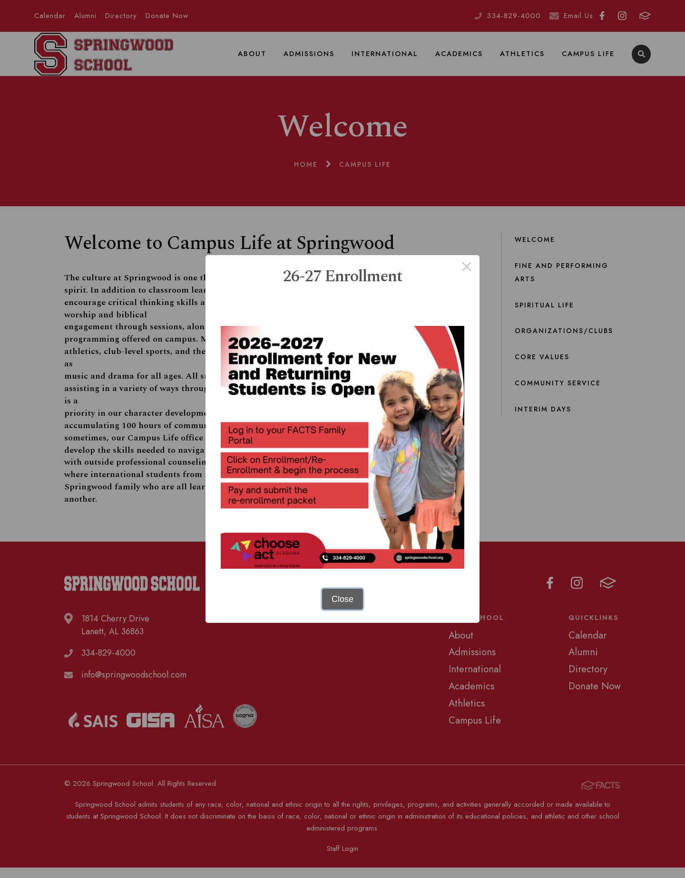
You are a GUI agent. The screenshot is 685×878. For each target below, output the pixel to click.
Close (342, 599)
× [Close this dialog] (466, 268)
